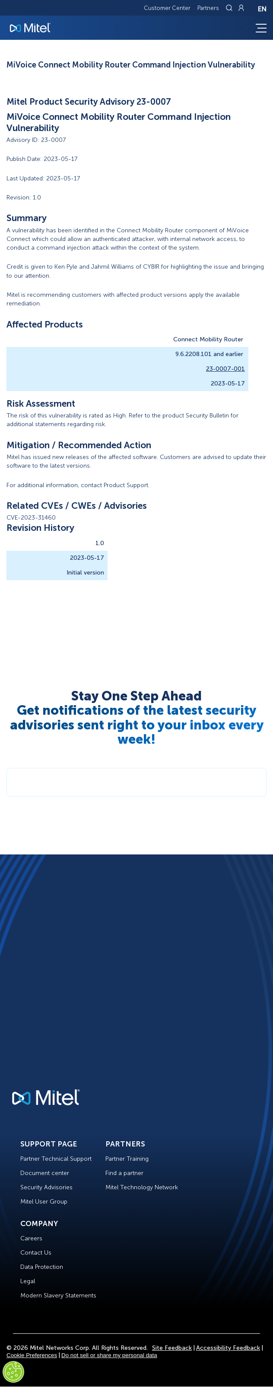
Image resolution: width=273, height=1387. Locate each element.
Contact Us (35, 1252)
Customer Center (167, 8)
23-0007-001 (225, 368)
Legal (27, 1281)
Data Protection (41, 1267)
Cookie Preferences (31, 1355)
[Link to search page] (230, 7)
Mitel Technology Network (141, 1187)
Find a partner (124, 1173)
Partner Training (127, 1158)
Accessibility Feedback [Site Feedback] (228, 1348)
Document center (44, 1173)
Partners (208, 8)
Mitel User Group (43, 1201)
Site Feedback (172, 1348)
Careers (31, 1238)
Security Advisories (46, 1187)
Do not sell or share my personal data (109, 1355)
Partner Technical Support (56, 1158)
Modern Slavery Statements (58, 1295)
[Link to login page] (241, 7)
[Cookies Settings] (13, 1372)
